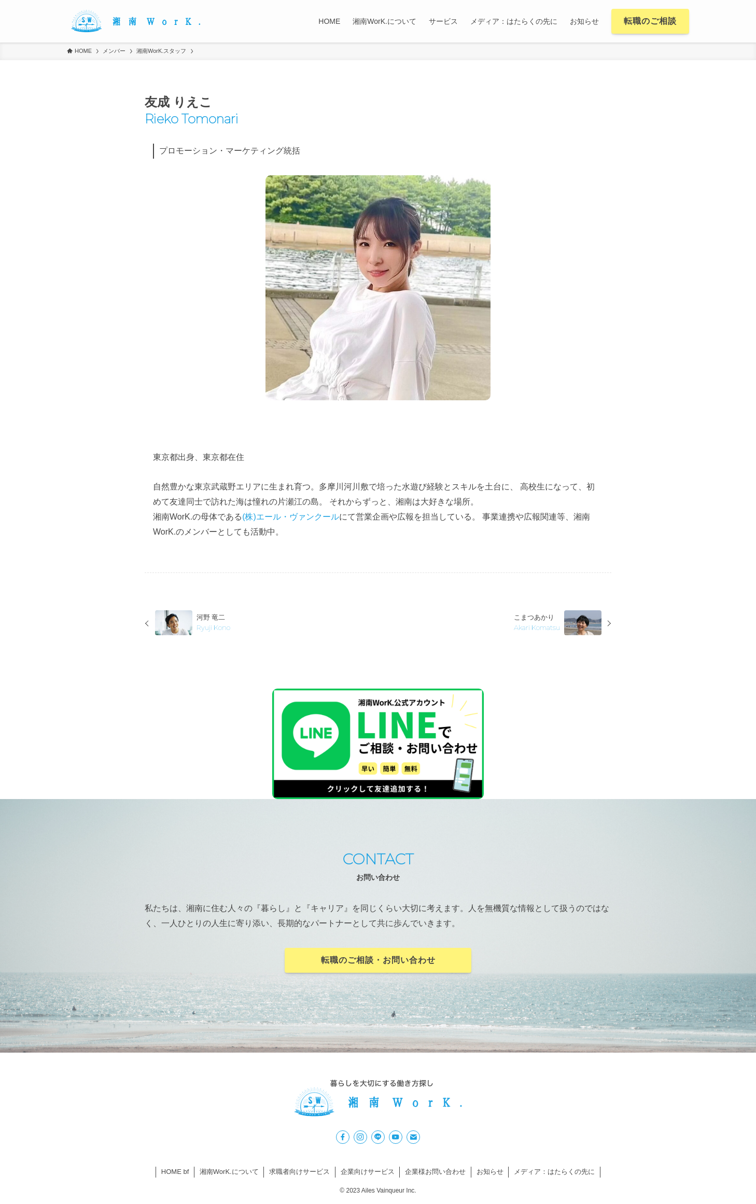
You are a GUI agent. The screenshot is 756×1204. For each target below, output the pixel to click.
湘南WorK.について (229, 1171)
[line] (378, 1137)
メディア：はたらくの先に (554, 1171)
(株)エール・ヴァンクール (290, 516)
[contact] (413, 1137)
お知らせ (490, 1171)
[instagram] (360, 1137)
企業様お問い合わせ (435, 1171)
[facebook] (342, 1137)
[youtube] (395, 1137)
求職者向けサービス (299, 1171)
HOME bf (175, 1171)
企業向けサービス (368, 1171)
